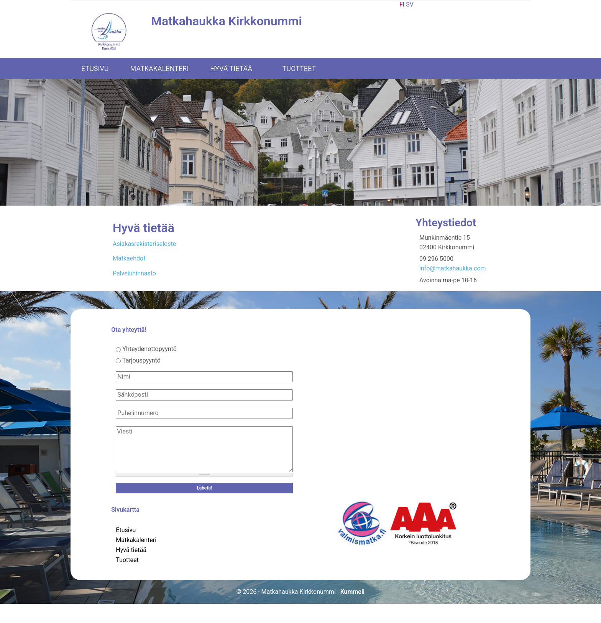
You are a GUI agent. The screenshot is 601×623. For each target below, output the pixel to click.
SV (410, 4)
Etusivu (95, 68)
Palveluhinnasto (134, 273)
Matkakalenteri (159, 68)
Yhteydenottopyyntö (149, 349)
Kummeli (352, 591)
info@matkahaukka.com (452, 268)
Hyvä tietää (236, 68)
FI (401, 4)
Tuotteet (304, 68)
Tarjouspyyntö (141, 360)
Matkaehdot (129, 258)
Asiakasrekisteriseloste (144, 243)
